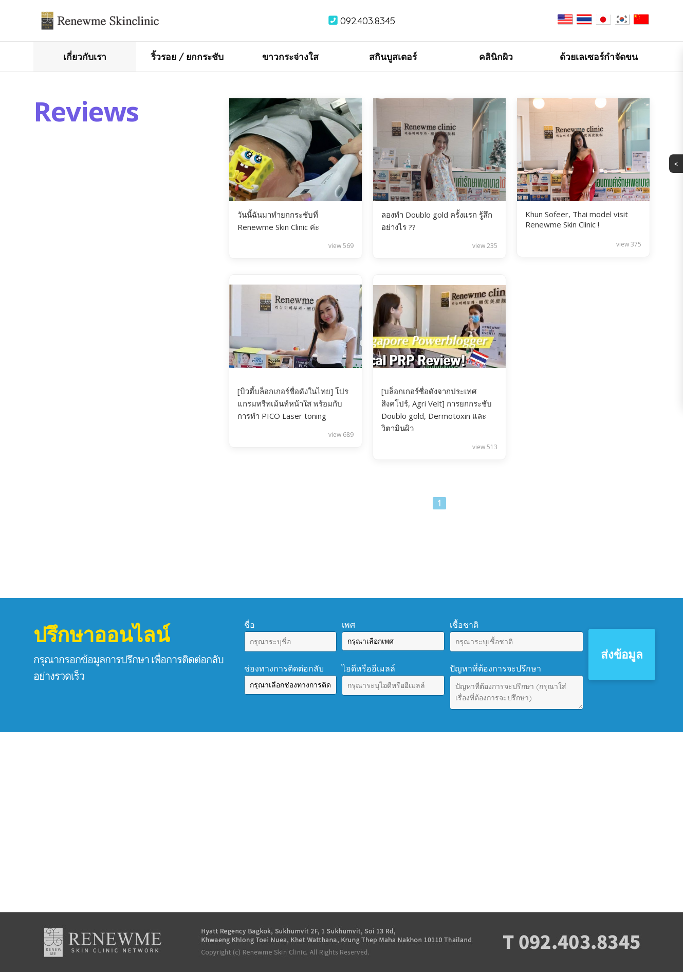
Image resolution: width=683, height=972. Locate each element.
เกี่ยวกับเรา (84, 56)
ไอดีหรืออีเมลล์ (368, 668)
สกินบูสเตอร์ (393, 56)
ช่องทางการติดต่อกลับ (284, 668)
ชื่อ (249, 625)
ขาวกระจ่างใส (290, 56)
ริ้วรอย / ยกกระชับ (187, 56)
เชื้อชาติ (464, 625)
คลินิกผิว (496, 56)
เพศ (348, 625)
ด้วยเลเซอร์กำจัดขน (599, 56)
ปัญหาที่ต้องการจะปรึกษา (495, 668)
